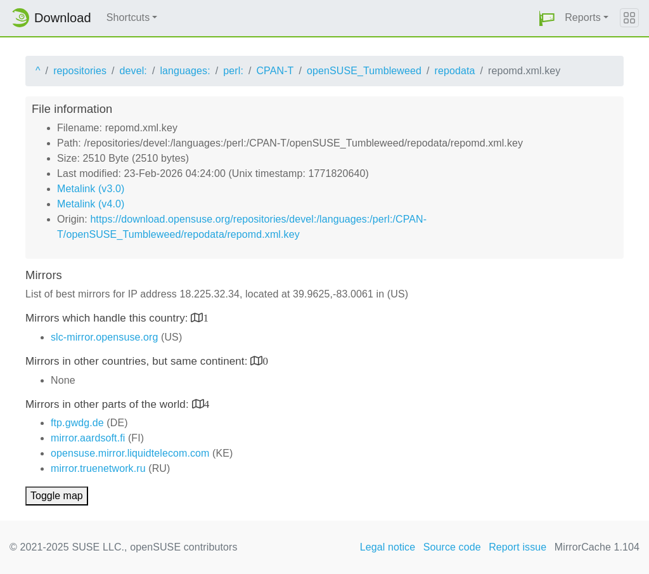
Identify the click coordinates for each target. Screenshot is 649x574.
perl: (233, 70)
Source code (452, 547)
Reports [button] (583, 17)
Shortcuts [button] (128, 17)
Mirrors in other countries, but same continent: (137, 361)
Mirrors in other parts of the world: (108, 404)
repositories (79, 70)
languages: (185, 70)
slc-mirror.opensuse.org (104, 337)
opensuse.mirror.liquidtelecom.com (130, 453)
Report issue (517, 547)
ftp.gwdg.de (77, 422)
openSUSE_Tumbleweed (364, 70)
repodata (455, 70)
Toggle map (56, 495)
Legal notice (388, 547)
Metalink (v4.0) (90, 204)
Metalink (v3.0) (90, 188)
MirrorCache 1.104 (597, 547)
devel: (133, 70)
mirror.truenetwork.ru (98, 468)
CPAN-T (274, 70)
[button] (547, 18)
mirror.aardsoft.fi (88, 438)
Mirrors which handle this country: (108, 318)
